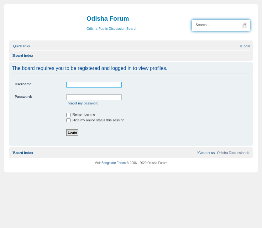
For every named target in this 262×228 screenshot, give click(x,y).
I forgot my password (82, 103)
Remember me (80, 114)
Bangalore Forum (114, 163)
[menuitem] (245, 46)
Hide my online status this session (95, 120)
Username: (24, 84)
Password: (23, 96)
